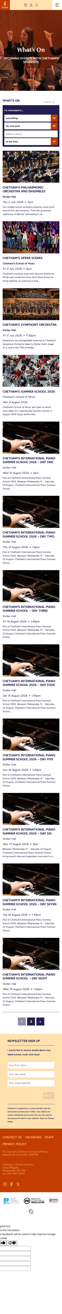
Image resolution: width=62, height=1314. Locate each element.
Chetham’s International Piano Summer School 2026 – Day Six (29, 831)
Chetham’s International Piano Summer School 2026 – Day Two (29, 534)
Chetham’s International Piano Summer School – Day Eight (29, 976)
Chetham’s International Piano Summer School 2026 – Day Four (29, 683)
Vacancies (33, 1137)
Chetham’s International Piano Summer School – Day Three (29, 609)
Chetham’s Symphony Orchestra (30, 325)
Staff (49, 1137)
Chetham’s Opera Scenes (23, 258)
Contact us (12, 1137)
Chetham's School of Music (5, 5)
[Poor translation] (12, 1243)
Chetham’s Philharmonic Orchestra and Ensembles (24, 189)
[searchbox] (32, 133)
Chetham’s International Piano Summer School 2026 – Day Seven (30, 902)
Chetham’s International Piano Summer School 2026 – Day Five (29, 757)
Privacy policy (15, 1144)
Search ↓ (48, 101)
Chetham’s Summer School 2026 (29, 391)
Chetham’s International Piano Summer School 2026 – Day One (29, 460)
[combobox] (31, 133)
